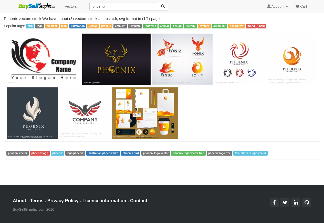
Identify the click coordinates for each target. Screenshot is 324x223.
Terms (37, 200)
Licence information (104, 200)
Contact (138, 200)
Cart (301, 6)
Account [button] (277, 6)
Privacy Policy (63, 200)
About (19, 200)
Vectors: (71, 6)
